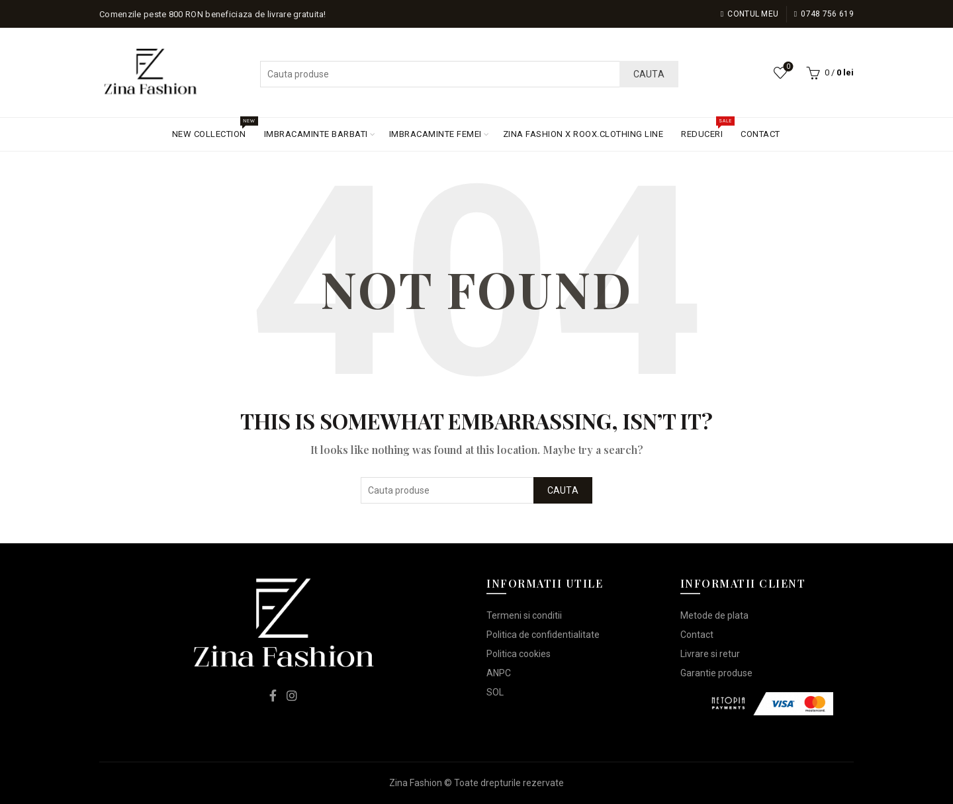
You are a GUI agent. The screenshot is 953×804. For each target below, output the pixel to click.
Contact (696, 634)
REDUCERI (706, 128)
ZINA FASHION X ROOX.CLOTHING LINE (583, 134)
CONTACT (760, 134)
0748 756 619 (824, 14)
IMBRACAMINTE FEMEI (435, 134)
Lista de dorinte (787, 67)
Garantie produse (716, 673)
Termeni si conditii (524, 615)
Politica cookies (518, 653)
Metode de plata (714, 615)
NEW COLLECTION (213, 128)
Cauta (649, 74)
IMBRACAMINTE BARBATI (316, 134)
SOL (495, 692)
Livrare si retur (710, 653)
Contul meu (749, 14)
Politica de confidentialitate (543, 634)
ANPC (498, 673)
